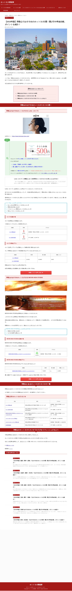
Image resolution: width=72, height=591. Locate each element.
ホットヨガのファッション (28, 7)
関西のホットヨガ (10, 445)
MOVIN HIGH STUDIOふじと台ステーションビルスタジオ (23, 371)
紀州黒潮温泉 (8, 425)
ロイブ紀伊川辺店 (12, 237)
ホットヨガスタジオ (51, 7)
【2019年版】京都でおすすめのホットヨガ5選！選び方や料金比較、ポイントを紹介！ (36, 509)
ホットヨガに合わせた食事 (39, 7)
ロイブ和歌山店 (12, 232)
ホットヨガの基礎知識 (5, 7)
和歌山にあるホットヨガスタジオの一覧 (26, 95)
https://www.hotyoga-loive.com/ (20, 136)
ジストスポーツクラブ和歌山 (11, 418)
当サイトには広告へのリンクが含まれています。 (36, 537)
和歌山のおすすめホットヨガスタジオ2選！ (27, 93)
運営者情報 (5, 10)
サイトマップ (17, 10)
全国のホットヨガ (62, 7)
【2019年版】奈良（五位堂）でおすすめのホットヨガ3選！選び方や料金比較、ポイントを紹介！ (39, 519)
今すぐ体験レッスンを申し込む (49, 173)
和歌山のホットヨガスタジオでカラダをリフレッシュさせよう (31, 98)
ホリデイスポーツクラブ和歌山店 (12, 422)
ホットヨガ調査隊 (7, 2)
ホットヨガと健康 (17, 7)
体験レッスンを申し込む (36, 272)
